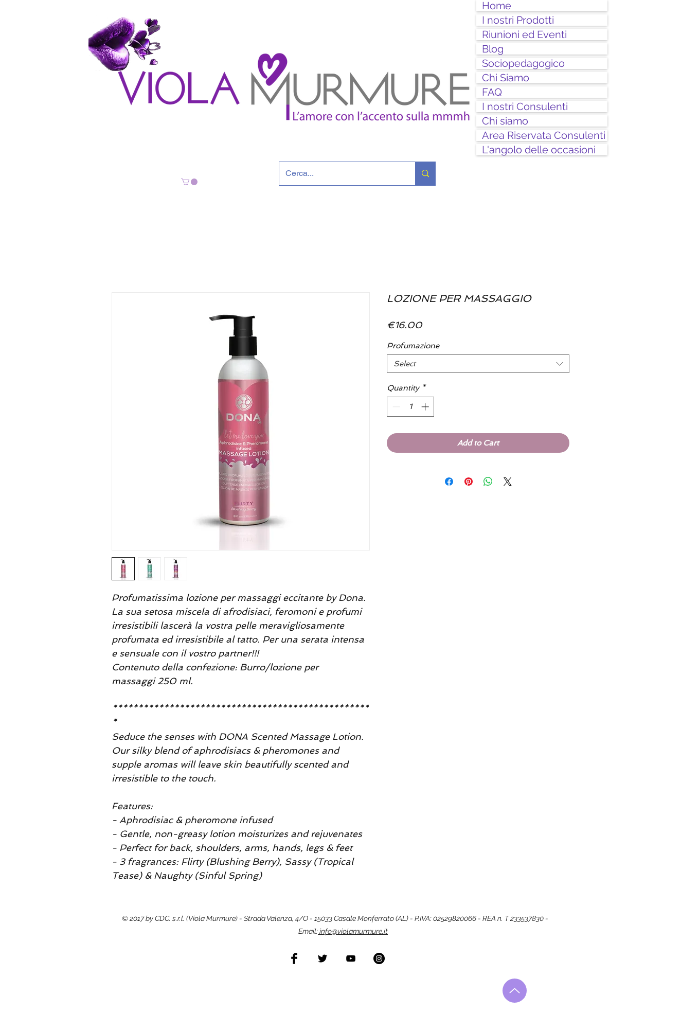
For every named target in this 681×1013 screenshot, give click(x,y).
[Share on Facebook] (449, 481)
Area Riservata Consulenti (543, 135)
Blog (493, 49)
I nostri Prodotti (518, 20)
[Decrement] (395, 406)
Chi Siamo (505, 78)
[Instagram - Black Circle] (379, 958)
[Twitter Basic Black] (322, 958)
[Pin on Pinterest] (468, 481)
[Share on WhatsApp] (488, 481)
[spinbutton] (410, 406)
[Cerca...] (339, 173)
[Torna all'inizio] (515, 991)
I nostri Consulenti (525, 106)
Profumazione (413, 345)
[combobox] (478, 363)
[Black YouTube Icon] (350, 958)
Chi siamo (505, 121)
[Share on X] (507, 481)
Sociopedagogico (523, 63)
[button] (189, 182)
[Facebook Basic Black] (294, 958)
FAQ (492, 92)
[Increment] (426, 406)
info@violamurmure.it (353, 931)
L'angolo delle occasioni (539, 150)
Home (496, 6)
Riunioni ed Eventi (524, 34)
